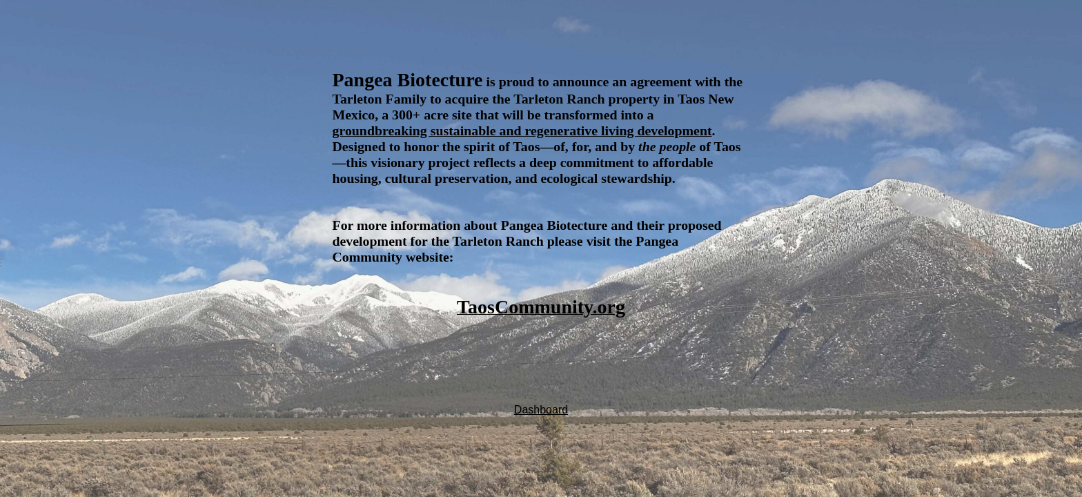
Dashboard (541, 410)
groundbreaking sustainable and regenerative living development (522, 130)
